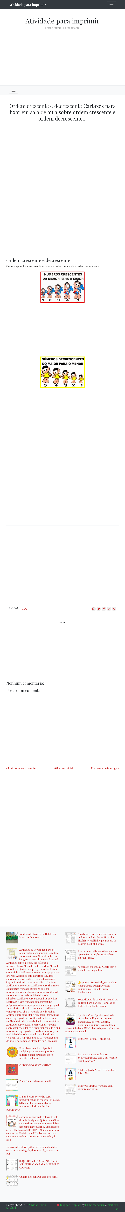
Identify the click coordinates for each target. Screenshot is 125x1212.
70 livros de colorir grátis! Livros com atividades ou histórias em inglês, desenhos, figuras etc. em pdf (32, 1150)
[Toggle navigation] (111, 4)
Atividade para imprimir (27, 4)
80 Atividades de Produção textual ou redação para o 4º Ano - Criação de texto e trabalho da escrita (98, 1003)
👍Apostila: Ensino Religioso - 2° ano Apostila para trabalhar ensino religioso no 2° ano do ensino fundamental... (97, 987)
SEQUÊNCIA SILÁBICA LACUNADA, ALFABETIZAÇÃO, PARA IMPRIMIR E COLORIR (39, 1164)
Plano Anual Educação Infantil (35, 1081)
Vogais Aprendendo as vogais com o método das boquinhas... (97, 968)
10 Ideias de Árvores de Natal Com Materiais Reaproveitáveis (37, 935)
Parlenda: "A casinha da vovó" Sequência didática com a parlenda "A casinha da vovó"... (97, 1057)
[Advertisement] (62, 55)
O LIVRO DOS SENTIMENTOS (35, 1065)
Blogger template (70, 1205)
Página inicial (65, 768)
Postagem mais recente (21, 768)
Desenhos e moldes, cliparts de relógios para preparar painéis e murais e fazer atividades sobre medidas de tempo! (36, 1053)
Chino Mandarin (95, 1205)
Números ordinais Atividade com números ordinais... (95, 1087)
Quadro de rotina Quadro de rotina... (38, 1176)
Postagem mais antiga (104, 768)
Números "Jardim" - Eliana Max (94, 1038)
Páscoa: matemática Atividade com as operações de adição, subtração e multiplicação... (97, 954)
